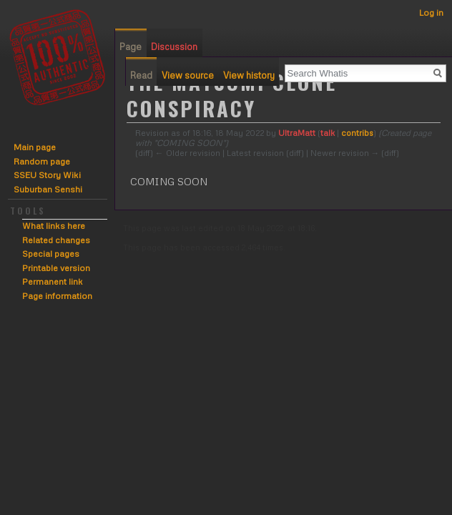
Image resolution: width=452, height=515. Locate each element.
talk (327, 132)
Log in (431, 12)
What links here (53, 225)
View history (249, 75)
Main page (35, 147)
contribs (357, 132)
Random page (42, 161)
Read (141, 75)
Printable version (56, 268)
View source (188, 75)
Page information (57, 295)
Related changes (56, 240)
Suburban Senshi (48, 189)
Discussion (174, 46)
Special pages (50, 253)
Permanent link (52, 281)
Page (130, 46)
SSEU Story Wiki (47, 175)
